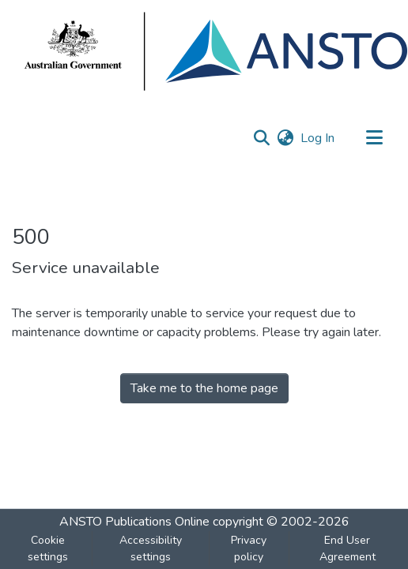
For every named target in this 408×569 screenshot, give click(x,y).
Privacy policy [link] (248, 548)
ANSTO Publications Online (134, 521)
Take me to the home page (204, 388)
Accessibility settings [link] (150, 548)
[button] (261, 138)
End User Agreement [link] (347, 548)
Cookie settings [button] (48, 548)
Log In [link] (318, 138)
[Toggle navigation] (374, 138)
